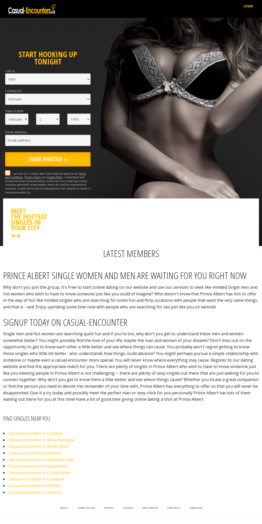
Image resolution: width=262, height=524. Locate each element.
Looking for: (14, 91)
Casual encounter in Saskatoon (38, 466)
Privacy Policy (32, 177)
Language (195, 508)
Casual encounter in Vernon (34, 492)
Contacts (173, 508)
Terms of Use (86, 508)
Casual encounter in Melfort (35, 453)
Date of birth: (14, 111)
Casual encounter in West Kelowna (41, 440)
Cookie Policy (55, 177)
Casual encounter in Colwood (36, 479)
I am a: (10, 71)
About (64, 508)
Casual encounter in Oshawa (35, 433)
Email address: (16, 132)
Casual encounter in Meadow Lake (41, 459)
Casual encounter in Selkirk (34, 485)
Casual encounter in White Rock (38, 446)
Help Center (150, 508)
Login (248, 6)
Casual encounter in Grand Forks (39, 472)
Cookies (128, 508)
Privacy (109, 508)
